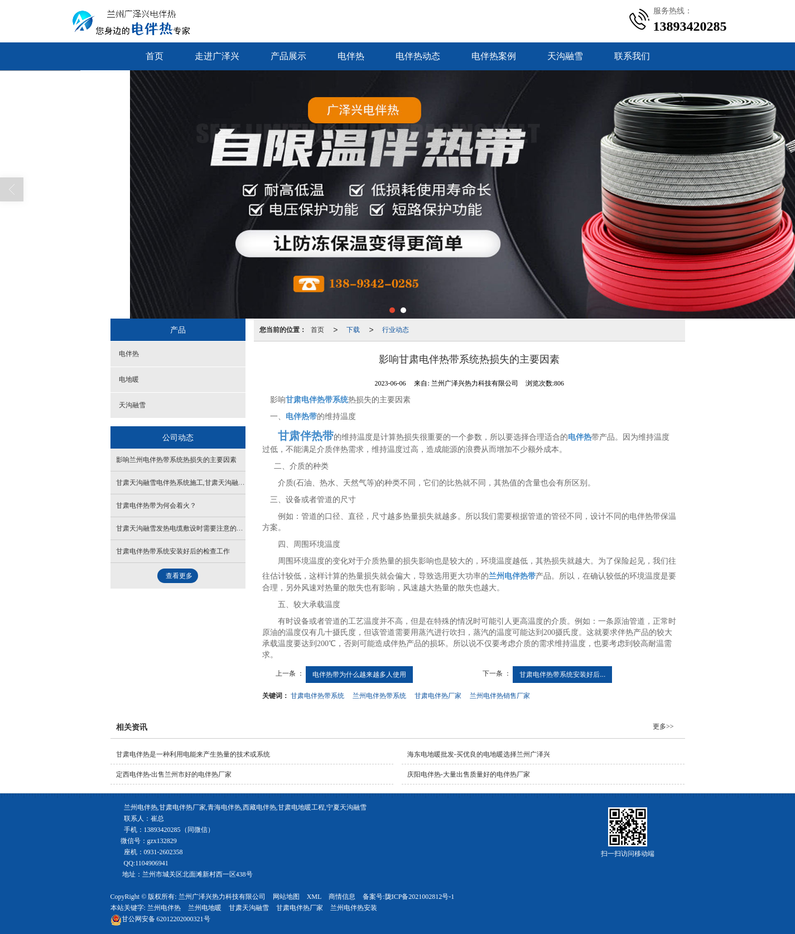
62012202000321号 (160, 919)
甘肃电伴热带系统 (317, 696)
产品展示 (288, 56)
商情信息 (342, 897)
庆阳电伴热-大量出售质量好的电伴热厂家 (468, 774)
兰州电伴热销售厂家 (500, 696)
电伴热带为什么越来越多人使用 (359, 674)
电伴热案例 (493, 56)
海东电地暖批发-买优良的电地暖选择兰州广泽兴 (478, 754)
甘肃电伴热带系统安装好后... (562, 674)
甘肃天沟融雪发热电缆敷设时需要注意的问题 (183, 528)
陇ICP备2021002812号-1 (420, 897)
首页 (154, 56)
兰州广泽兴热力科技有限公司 (222, 897)
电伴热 (351, 56)
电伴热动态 (418, 56)
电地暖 (129, 379)
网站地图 (286, 897)
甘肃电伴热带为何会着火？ (156, 505)
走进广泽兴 (217, 56)
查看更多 (179, 576)
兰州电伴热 (164, 908)
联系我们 (632, 56)
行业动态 (395, 330)
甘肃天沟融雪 (249, 908)
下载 (353, 330)
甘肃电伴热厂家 (438, 696)
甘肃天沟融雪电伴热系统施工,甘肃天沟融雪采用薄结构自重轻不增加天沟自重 (230, 483)
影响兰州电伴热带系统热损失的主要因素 (176, 460)
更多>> (663, 726)
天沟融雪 (565, 56)
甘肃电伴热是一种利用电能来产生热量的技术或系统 (193, 754)
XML (314, 897)
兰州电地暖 (204, 908)
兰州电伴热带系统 (379, 696)
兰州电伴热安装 (353, 908)
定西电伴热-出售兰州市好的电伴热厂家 (174, 774)
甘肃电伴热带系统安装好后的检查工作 (173, 551)
